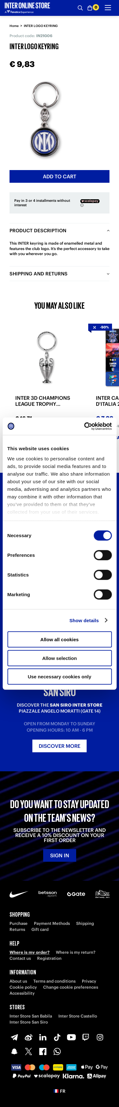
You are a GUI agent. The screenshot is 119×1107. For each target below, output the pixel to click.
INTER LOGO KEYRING (41, 26)
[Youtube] (71, 1037)
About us (18, 981)
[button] (59, 1091)
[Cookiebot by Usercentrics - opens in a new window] (85, 426)
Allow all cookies (59, 639)
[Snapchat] (14, 1051)
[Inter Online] (27, 8)
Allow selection (59, 658)
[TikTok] (57, 1037)
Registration (49, 958)
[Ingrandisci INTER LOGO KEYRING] (44, 119)
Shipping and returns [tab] (39, 274)
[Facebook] (43, 1051)
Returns (17, 929)
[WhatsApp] (57, 1051)
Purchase (19, 923)
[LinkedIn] (43, 1037)
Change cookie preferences (70, 987)
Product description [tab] (38, 230)
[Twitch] (85, 1037)
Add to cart (59, 176)
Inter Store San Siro (29, 1022)
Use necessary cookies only (59, 676)
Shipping (85, 923)
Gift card (40, 929)
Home (14, 26)
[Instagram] (100, 1037)
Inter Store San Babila (31, 1016)
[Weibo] (28, 1037)
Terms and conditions (54, 981)
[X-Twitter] (28, 1051)
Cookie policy (23, 987)
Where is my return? (76, 952)
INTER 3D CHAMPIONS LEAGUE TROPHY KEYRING (42, 401)
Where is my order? (30, 952)
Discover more (59, 746)
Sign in (59, 855)
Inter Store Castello (77, 1016)
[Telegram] (14, 1037)
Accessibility (22, 993)
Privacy (89, 981)
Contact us (20, 958)
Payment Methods (52, 923)
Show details (84, 620)
